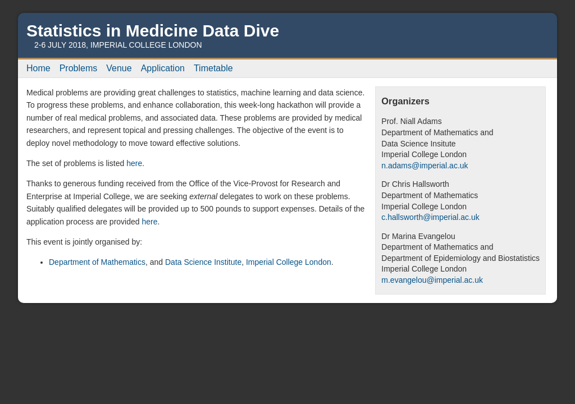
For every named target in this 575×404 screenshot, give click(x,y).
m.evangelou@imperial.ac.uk (432, 280)
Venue (118, 68)
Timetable (213, 68)
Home (38, 68)
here (134, 163)
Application (163, 68)
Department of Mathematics (97, 262)
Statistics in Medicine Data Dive (152, 30)
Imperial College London (288, 262)
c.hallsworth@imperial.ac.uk (430, 217)
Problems (79, 68)
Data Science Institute (203, 262)
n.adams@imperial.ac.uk (424, 165)
